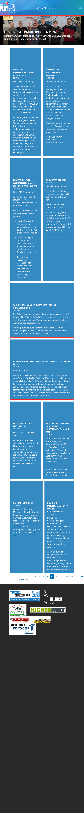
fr (55, 8)
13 (72, 576)
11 (62, 576)
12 (67, 576)
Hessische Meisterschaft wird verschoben (23, 72)
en (48, 8)
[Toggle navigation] (80, 7)
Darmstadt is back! (56, 180)
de (52, 8)
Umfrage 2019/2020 (23, 503)
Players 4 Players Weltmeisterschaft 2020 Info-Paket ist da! (25, 183)
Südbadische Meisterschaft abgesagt (53, 72)
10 (56, 576)
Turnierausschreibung (56, 234)
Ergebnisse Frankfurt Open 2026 (30, 32)
